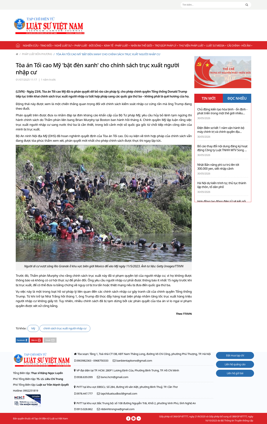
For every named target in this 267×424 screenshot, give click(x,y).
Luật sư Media (216, 45)
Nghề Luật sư (64, 45)
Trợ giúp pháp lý (166, 45)
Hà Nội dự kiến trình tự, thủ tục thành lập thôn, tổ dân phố (221, 185)
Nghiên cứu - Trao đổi (38, 45)
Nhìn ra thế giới (142, 45)
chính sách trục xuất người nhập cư (64, 328)
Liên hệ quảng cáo (235, 364)
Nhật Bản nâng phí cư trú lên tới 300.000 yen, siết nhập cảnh (218, 167)
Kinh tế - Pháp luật (117, 45)
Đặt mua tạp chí (235, 355)
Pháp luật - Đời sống (88, 45)
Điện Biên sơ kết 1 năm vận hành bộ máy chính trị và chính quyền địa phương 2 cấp (220, 130)
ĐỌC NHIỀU (237, 98)
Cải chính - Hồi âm (239, 45)
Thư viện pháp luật (192, 45)
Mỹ (33, 328)
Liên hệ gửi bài (235, 373)
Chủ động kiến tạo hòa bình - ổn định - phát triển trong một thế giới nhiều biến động (222, 111)
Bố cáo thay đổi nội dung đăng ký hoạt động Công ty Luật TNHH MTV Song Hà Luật (222, 148)
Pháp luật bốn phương (36, 54)
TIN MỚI (208, 98)
